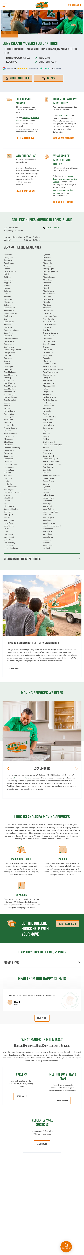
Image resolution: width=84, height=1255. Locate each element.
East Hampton (10, 375)
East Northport (10, 389)
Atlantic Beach (10, 271)
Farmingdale (9, 414)
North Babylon (49, 324)
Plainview (47, 361)
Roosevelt (47, 408)
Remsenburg (48, 383)
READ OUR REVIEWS (25, 191)
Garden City (9, 436)
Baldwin (7, 277)
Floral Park (8, 419)
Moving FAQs (42, 962)
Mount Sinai (48, 310)
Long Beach (9, 545)
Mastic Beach (49, 277)
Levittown (8, 534)
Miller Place (48, 299)
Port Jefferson (49, 366)
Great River (9, 453)
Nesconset (47, 313)
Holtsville (8, 484)
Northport (47, 327)
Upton (46, 492)
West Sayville (48, 517)
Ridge (45, 389)
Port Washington (50, 372)
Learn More (21, 1096)
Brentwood (9, 310)
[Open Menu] (5, 5)
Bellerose (8, 291)
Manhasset (47, 260)
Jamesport (8, 514)
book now (14, 668)
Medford (47, 282)
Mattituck (47, 280)
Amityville (8, 260)
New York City (49, 321)
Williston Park (49, 531)
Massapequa (48, 268)
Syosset (46, 486)
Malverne (47, 257)
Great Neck (9, 450)
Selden (46, 439)
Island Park (8, 498)
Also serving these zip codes (42, 559)
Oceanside (47, 338)
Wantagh (47, 503)
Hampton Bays (10, 464)
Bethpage (8, 299)
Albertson (8, 254)
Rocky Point (48, 403)
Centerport (9, 344)
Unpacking (21, 895)
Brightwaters (9, 316)
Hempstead (9, 470)
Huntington (9, 489)
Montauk (47, 305)
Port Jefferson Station (53, 369)
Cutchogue (8, 366)
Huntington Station (12, 492)
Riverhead (47, 394)
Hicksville (8, 475)
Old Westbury (49, 344)
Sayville (46, 431)
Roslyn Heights (49, 417)
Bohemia (7, 305)
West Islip (47, 514)
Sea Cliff (46, 433)
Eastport (7, 403)
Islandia (7, 500)
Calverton (8, 327)
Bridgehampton (10, 313)
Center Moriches (11, 338)
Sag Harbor (48, 419)
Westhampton (49, 523)
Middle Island (48, 291)
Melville (46, 285)
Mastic (46, 274)
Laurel (6, 528)
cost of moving (63, 115)
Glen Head (8, 442)
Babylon (7, 274)
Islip (5, 503)
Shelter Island (49, 442)
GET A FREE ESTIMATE (63, 138)
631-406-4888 (74, 5)
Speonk (46, 472)
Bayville (7, 288)
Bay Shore (8, 280)
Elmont (7, 408)
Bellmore (7, 294)
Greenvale (8, 461)
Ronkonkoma (48, 405)
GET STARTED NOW (25, 138)
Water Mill (47, 506)
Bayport (7, 282)
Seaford (46, 436)
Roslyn (46, 414)
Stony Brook (48, 481)
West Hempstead (50, 512)
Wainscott (47, 500)
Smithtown (48, 453)
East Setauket (10, 400)
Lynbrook (47, 254)
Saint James (48, 428)
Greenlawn (8, 456)
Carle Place (8, 333)
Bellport (7, 296)
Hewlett (7, 472)
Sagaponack (48, 422)
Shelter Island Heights (52, 444)
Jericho (7, 517)
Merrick (46, 288)
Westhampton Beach (52, 526)
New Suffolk (48, 319)
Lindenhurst (9, 537)
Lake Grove (9, 526)
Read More (42, 1018)
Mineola (46, 302)
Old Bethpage (49, 341)
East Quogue (9, 394)
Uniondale (47, 489)
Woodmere (48, 540)
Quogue (46, 377)
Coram (7, 361)
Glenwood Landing (12, 447)
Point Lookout (49, 363)
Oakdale (46, 330)
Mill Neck (47, 296)
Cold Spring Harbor (12, 349)
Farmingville (9, 417)
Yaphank (46, 548)
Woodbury (47, 534)
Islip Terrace (9, 506)
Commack (8, 355)
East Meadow (10, 383)
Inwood (7, 495)
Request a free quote (17, 78)
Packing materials (21, 859)
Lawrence (8, 531)
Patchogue (47, 355)
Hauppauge (9, 467)
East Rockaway (10, 397)
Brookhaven (9, 321)
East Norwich (9, 391)
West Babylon (49, 509)
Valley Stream (49, 495)
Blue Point (8, 302)
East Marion (9, 380)
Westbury (47, 520)
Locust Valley (9, 542)
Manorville (47, 263)
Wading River (48, 498)
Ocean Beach (48, 335)
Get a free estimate (67, 924)
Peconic (46, 358)
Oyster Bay (48, 349)
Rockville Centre (50, 400)
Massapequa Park (50, 271)
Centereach (9, 341)
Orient (46, 347)
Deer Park (8, 369)
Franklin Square (10, 428)
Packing (62, 859)
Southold (47, 470)
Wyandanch (48, 545)
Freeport (7, 431)
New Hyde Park (50, 316)
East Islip (7, 377)
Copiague (8, 358)
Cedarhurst (8, 335)
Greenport (8, 458)
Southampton (49, 467)
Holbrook (8, 478)
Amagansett (9, 257)
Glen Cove (8, 439)
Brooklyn (7, 324)
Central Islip (9, 347)
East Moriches (10, 386)
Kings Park (8, 523)
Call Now (48, 78)
